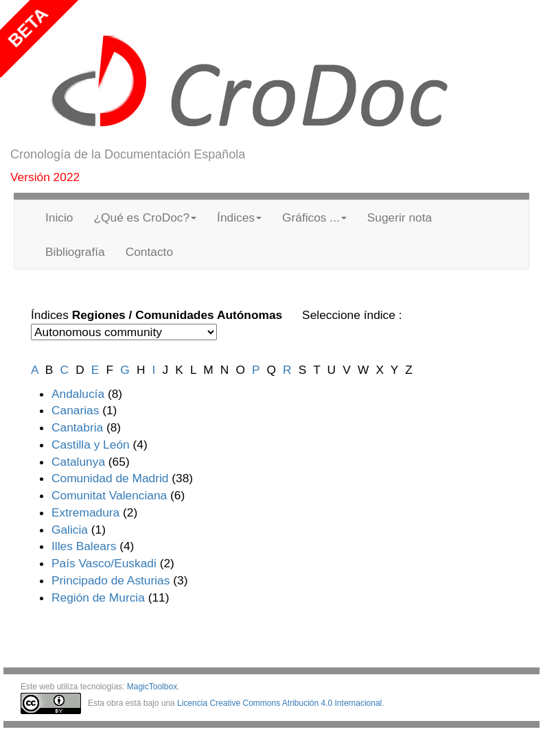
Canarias (75, 410)
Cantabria (77, 427)
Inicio (59, 217)
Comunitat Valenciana (109, 495)
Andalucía (77, 394)
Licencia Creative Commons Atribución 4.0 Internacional (279, 703)
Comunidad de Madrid (110, 478)
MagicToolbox (152, 686)
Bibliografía (75, 252)
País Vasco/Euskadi (104, 563)
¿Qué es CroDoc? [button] (144, 217)
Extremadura (85, 512)
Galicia (69, 529)
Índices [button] (239, 217)
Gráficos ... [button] (314, 217)
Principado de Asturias (110, 580)
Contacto (149, 252)
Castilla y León (90, 444)
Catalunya (78, 462)
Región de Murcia (98, 597)
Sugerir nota (399, 217)
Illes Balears (83, 546)
